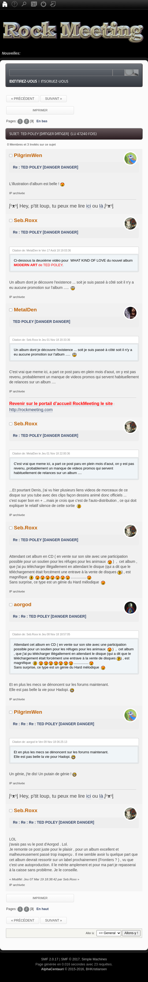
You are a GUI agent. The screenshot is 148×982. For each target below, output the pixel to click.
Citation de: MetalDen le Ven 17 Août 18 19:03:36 (41, 250)
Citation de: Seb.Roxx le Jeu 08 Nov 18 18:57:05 (41, 634)
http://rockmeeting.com (31, 409)
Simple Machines (94, 959)
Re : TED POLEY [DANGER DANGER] (45, 167)
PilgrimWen (28, 155)
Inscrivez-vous (54, 81)
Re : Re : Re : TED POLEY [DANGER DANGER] (53, 724)
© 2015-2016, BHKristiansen (74, 969)
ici (88, 206)
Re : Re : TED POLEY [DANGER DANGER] (49, 616)
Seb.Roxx (26, 220)
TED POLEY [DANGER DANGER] (41, 322)
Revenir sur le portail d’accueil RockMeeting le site (61, 403)
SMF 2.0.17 (49, 959)
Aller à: (90, 933)
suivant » (53, 99)
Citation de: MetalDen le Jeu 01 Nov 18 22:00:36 (41, 453)
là (101, 206)
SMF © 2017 (70, 959)
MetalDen (25, 309)
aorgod (22, 604)
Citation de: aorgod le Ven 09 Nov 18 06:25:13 (39, 741)
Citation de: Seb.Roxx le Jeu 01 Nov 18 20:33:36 (41, 339)
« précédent (22, 99)
